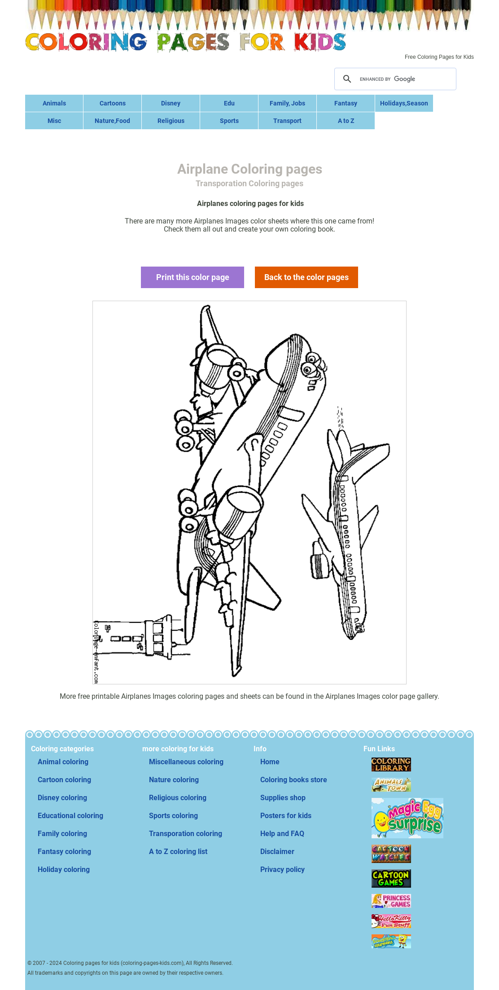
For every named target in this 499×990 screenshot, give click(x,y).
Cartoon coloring (64, 779)
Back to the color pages (306, 277)
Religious (171, 120)
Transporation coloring (185, 833)
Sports (229, 120)
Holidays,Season (404, 103)
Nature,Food (112, 120)
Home (270, 762)
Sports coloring (173, 815)
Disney (170, 103)
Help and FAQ (282, 833)
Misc (54, 120)
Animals (54, 103)
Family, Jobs (287, 103)
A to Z (346, 120)
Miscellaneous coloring (186, 762)
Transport (287, 120)
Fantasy (345, 103)
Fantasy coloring (64, 851)
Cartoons (113, 103)
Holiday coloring (64, 869)
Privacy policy (282, 869)
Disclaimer (277, 851)
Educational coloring (70, 815)
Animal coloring (63, 762)
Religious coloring (177, 797)
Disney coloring (62, 797)
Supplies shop (283, 797)
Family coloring (62, 833)
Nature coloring (174, 779)
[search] (394, 79)
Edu (229, 103)
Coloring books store (293, 779)
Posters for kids (285, 815)
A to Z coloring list (178, 851)
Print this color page (192, 277)
